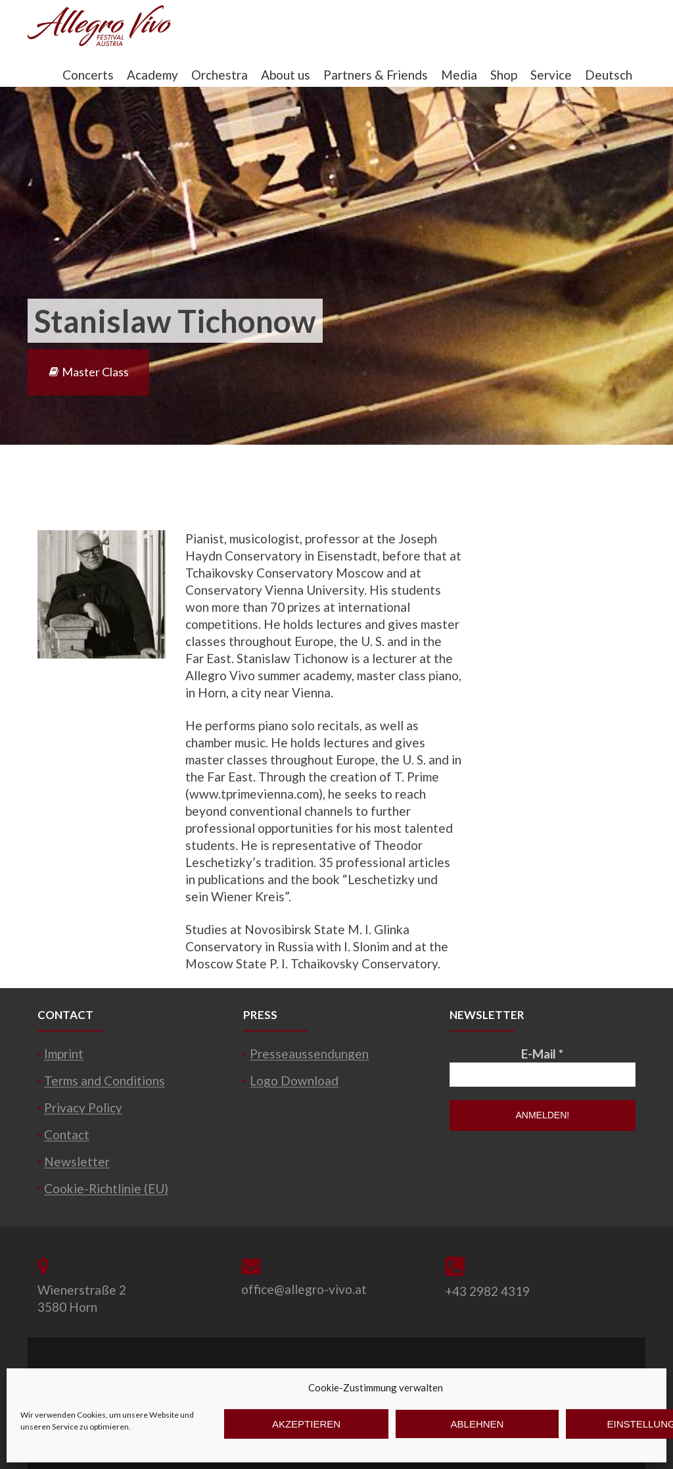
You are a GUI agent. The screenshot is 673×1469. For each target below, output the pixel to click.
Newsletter (77, 1161)
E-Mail (542, 1053)
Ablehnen (477, 1424)
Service (551, 74)
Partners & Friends (375, 74)
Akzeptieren (306, 1424)
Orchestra (219, 74)
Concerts (88, 74)
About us (285, 74)
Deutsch (608, 74)
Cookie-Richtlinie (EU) (106, 1188)
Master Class (88, 371)
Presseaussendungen (309, 1053)
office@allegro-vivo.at (304, 1289)
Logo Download (294, 1080)
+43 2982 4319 (487, 1291)
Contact (66, 1134)
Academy (152, 74)
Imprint (63, 1053)
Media (459, 74)
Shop (503, 74)
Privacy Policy (83, 1107)
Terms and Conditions (104, 1080)
